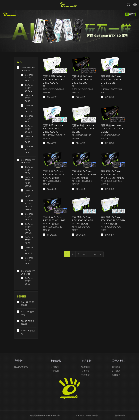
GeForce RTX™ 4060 (29, 261)
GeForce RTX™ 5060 (29, 139)
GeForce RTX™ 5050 (29, 149)
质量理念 (116, 375)
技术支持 (86, 360)
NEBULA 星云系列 (28, 332)
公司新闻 (55, 366)
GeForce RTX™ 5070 (29, 119)
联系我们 (85, 366)
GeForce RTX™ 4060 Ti (29, 250)
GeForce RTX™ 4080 (29, 193)
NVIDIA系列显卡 (22, 366)
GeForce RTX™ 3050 (29, 281)
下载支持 (85, 375)
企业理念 (116, 371)
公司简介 (116, 366)
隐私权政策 (120, 415)
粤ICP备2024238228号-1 (87, 415)
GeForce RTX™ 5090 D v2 (30, 78)
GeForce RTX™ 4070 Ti (29, 217)
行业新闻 (55, 371)
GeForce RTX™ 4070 (29, 240)
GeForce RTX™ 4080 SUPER (29, 181)
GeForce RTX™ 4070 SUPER (29, 228)
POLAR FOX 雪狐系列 (27, 322)
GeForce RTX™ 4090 (29, 170)
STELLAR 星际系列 (27, 313)
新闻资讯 (56, 360)
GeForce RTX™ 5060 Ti (29, 129)
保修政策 (85, 371)
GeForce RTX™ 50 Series (28, 69)
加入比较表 (52, 97)
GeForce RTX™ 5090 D (29, 88)
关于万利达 (118, 360)
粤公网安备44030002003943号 (45, 415)
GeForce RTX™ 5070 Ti (29, 108)
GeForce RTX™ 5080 (29, 98)
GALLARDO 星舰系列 (27, 303)
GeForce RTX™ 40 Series (28, 161)
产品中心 (19, 360)
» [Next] (100, 254)
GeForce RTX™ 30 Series (28, 272)
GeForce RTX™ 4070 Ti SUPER (29, 204)
